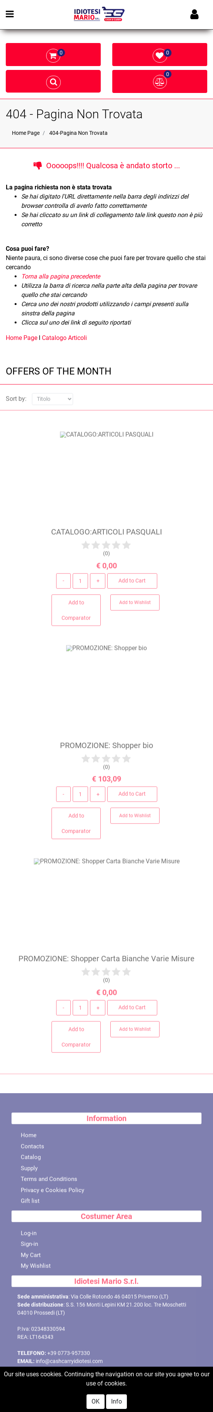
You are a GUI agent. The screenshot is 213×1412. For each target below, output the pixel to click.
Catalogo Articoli (64, 337)
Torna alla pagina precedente (60, 276)
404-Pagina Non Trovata (78, 133)
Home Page (26, 133)
